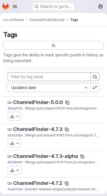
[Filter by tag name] (49, 76)
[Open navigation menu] (15, 6)
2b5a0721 (15, 108)
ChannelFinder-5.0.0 (38, 102)
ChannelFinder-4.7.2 (37, 183)
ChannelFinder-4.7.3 (37, 129)
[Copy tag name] (67, 102)
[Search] (95, 76)
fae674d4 (15, 189)
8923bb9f (15, 162)
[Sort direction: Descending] (95, 87)
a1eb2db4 (15, 135)
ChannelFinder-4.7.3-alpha (45, 156)
